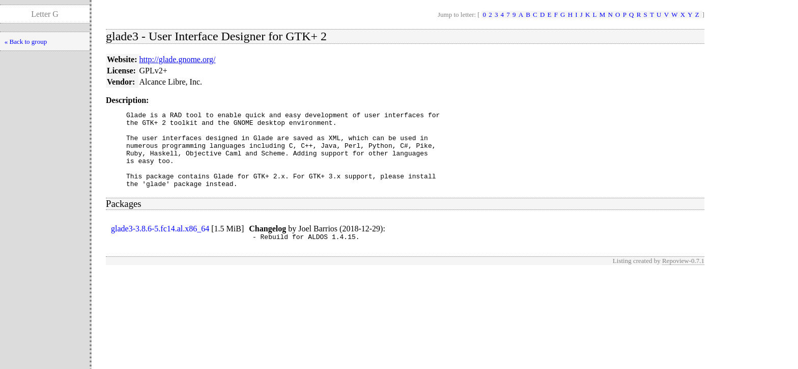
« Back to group (26, 41)
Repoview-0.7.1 (683, 277)
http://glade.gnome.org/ (177, 59)
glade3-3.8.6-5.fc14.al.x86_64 (160, 244)
